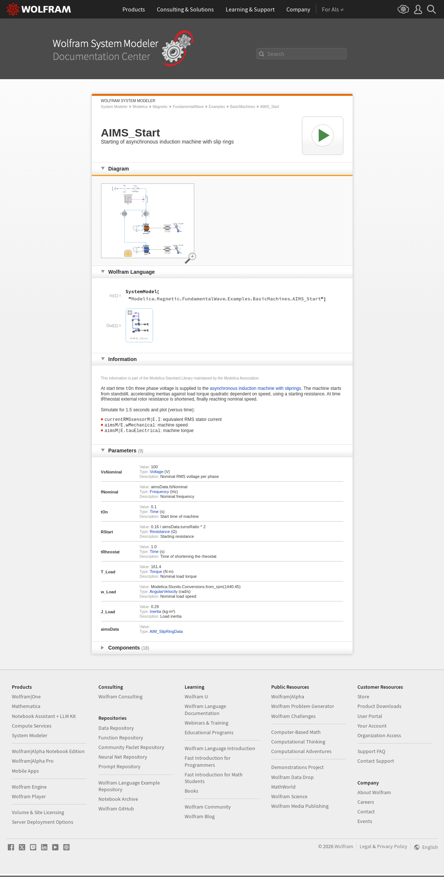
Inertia (155, 614)
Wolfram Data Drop (292, 780)
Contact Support (375, 763)
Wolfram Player (29, 799)
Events (364, 824)
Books (191, 793)
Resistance (160, 534)
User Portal (369, 719)
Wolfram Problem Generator (302, 709)
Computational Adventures (301, 754)
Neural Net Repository (122, 759)
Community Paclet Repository (131, 750)
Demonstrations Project (297, 770)
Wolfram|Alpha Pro (33, 763)
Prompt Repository (119, 769)
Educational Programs (209, 735)
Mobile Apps (25, 773)
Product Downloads (379, 709)
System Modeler (114, 107)
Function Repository (120, 740)
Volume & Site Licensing (38, 815)
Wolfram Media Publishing (300, 809)
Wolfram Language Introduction (220, 751)
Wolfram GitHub (116, 811)
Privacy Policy (392, 849)
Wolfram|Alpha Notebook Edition (48, 754)
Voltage (157, 474)
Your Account (372, 728)
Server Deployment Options (42, 825)
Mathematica (26, 709)
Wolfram (343, 849)
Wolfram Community (208, 809)
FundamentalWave (188, 107)
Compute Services (31, 728)
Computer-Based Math (296, 735)
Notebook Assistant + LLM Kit (44, 719)
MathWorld (283, 789)
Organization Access (379, 738)
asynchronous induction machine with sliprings (255, 389)
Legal (365, 849)
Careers (365, 805)
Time (154, 514)
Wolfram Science (289, 799)
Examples (217, 107)
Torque (156, 574)
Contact (366, 814)
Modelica (140, 107)
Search (276, 54)
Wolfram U (196, 699)
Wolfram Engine (29, 789)
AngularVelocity (163, 594)
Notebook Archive (118, 802)
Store (363, 699)
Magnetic (160, 107)
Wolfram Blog (200, 819)
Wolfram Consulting (120, 699)
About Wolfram (374, 795)
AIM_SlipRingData (166, 634)
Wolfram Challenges (293, 719)
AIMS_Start (269, 107)
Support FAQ (371, 754)
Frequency (159, 494)
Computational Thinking (298, 744)
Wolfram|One (26, 699)
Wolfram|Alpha (287, 699)
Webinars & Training (206, 725)
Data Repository (116, 731)
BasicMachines (242, 107)
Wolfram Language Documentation (205, 712)
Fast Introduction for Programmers (208, 764)
